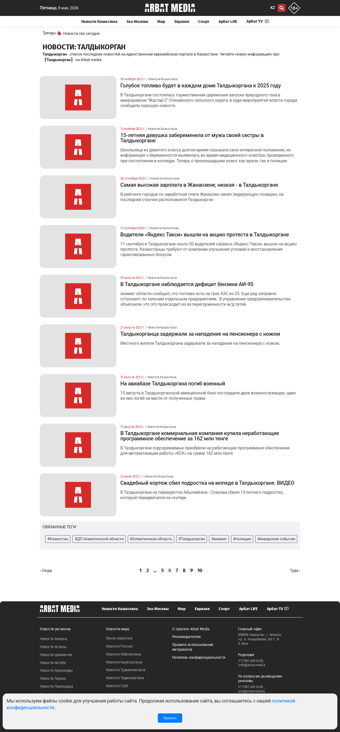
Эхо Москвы (137, 21)
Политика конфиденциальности (198, 657)
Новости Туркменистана (126, 670)
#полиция (242, 539)
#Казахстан (57, 539)
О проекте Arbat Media (191, 629)
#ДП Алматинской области (99, 539)
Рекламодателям (186, 637)
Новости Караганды (56, 670)
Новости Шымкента (56, 655)
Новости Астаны (53, 647)
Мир (161, 21)
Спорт (203, 21)
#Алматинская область (151, 539)
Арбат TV (257, 21)
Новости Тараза (53, 678)
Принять (170, 718)
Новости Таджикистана (125, 678)
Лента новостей (119, 638)
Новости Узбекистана (123, 654)
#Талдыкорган (191, 539)
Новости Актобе (53, 663)
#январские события (276, 539)
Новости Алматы (53, 639)
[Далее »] (295, 570)
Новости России (119, 646)
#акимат (219, 539)
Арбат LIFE (228, 21)
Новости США (117, 686)
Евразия (182, 21)
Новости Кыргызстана (124, 662)
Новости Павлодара (56, 686)
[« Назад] (46, 570)
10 (199, 570)
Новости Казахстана (99, 21)
